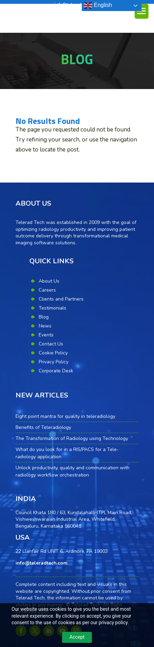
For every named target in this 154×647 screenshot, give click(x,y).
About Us (49, 281)
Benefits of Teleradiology (43, 427)
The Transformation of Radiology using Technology (72, 438)
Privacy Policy (53, 362)
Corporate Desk (56, 370)
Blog (44, 317)
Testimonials (52, 308)
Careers (47, 290)
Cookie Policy (53, 353)
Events (46, 335)
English (98, 5)
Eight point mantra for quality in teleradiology (65, 416)
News (45, 326)
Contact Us (51, 344)
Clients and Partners (61, 299)
